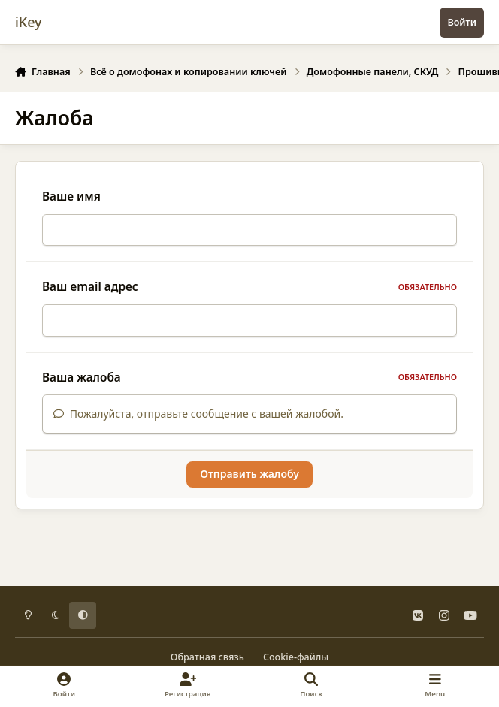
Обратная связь (207, 657)
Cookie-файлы (295, 657)
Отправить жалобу (249, 483)
